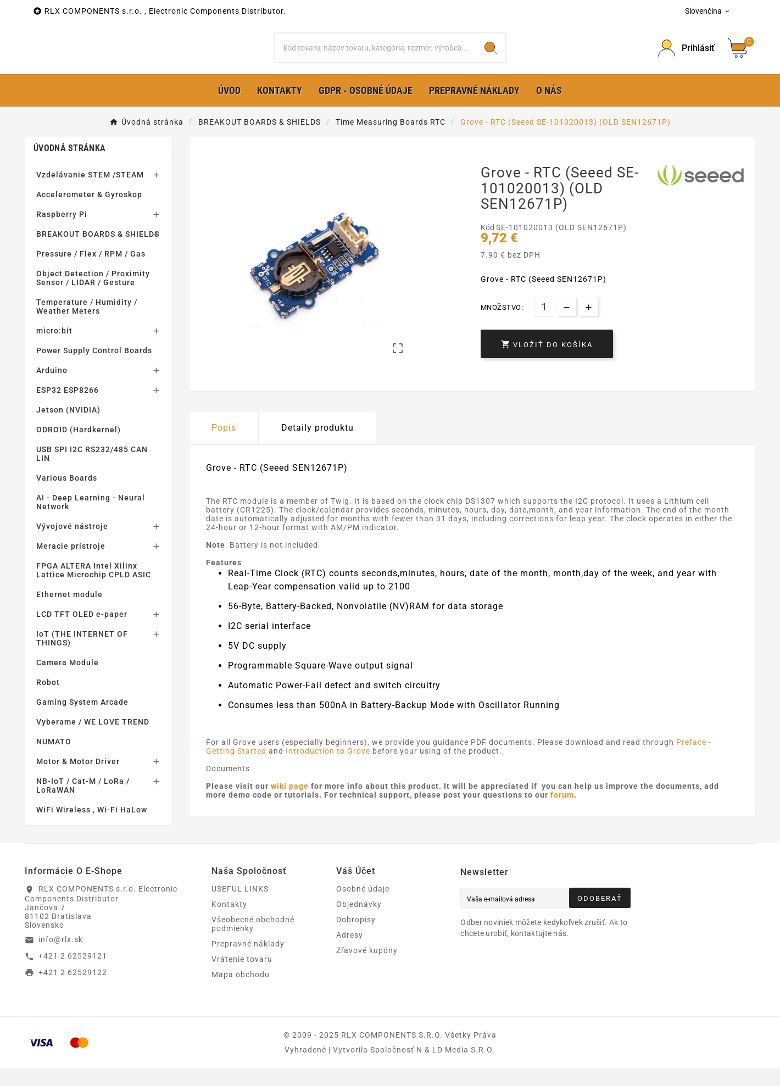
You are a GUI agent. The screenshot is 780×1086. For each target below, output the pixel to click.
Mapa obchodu (240, 992)
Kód (488, 245)
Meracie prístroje (70, 563)
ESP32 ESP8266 (67, 407)
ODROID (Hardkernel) (78, 447)
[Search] (490, 57)
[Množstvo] (544, 324)
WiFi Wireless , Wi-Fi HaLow (91, 827)
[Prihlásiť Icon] (686, 56)
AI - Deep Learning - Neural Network (90, 519)
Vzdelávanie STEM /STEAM (90, 192)
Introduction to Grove (328, 768)
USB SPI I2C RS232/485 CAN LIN (92, 471)
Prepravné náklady (248, 961)
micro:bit (54, 348)
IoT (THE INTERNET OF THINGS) (82, 656)
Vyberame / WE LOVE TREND (92, 739)
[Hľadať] (375, 56)
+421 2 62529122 (72, 989)
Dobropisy (356, 937)
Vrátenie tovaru (241, 976)
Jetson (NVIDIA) (68, 427)
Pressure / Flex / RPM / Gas (91, 271)
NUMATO (53, 759)
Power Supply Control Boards (94, 368)
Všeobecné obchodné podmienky (252, 941)
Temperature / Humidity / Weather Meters (86, 324)
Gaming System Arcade (82, 719)
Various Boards (66, 495)
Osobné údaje (362, 906)
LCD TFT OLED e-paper (81, 631)
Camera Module (67, 680)
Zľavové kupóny (367, 968)
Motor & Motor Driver (78, 779)
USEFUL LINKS (240, 906)
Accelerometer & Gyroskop (89, 212)
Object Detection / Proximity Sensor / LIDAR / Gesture (93, 295)
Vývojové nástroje (72, 543)
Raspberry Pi (61, 231)
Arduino (52, 387)
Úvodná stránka (69, 165)
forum (562, 812)
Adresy (349, 952)
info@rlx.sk (60, 957)
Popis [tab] (223, 445)
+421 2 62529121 (72, 973)
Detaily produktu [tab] (317, 445)
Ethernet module (69, 612)
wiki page (291, 803)
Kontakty (229, 921)
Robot (48, 699)
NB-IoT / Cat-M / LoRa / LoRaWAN (83, 803)
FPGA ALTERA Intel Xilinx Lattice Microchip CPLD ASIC (93, 588)
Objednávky (359, 921)
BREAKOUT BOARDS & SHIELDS (97, 251)
